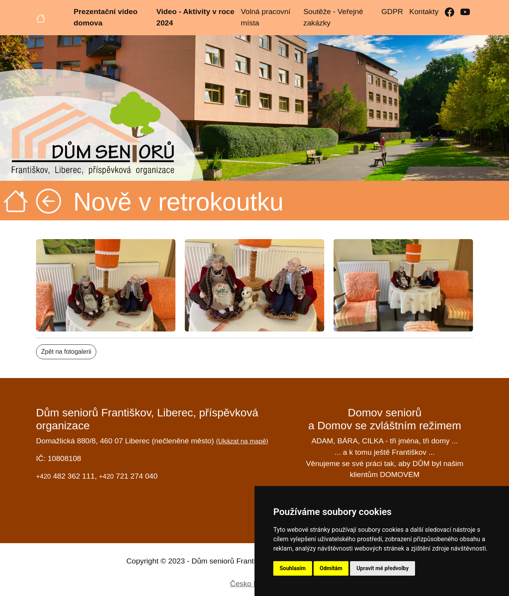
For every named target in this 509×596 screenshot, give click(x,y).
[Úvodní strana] (40, 17)
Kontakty (424, 11)
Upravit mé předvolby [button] (382, 568)
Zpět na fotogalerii (66, 351)
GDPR (392, 11)
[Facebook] (449, 12)
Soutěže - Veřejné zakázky (333, 17)
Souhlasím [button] (293, 568)
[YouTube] (465, 12)
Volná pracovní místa (266, 17)
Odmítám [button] (331, 568)
